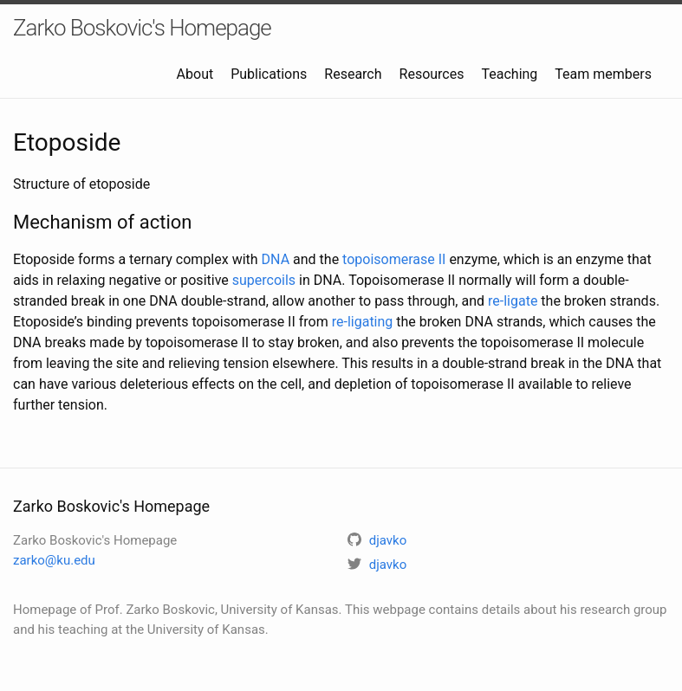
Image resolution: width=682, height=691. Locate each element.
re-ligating (362, 321)
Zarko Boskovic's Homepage (142, 28)
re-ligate (512, 301)
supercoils (264, 280)
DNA (276, 259)
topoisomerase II (393, 259)
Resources (431, 74)
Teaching (509, 74)
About (195, 74)
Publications (269, 74)
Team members (603, 74)
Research (352, 74)
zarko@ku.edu (54, 560)
